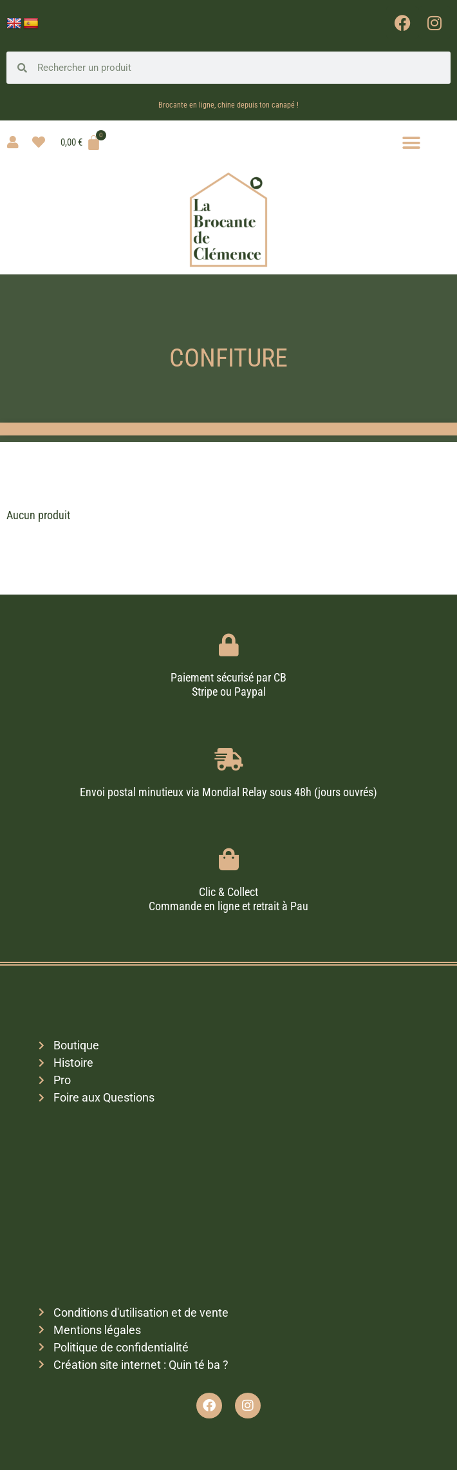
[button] (411, 142)
